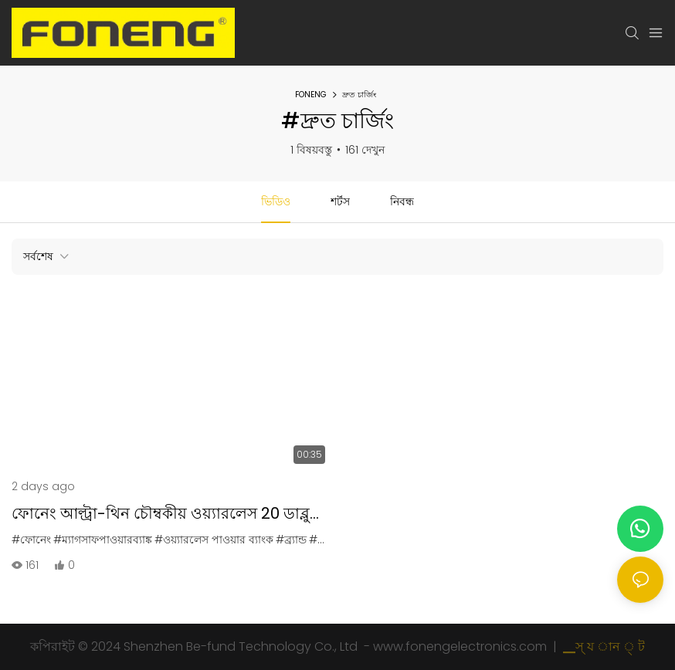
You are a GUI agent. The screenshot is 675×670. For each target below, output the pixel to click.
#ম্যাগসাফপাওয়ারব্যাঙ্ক (102, 539)
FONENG (311, 94)
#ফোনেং (31, 539)
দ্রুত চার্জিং (359, 94)
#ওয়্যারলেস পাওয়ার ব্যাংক (213, 539)
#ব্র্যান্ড (291, 539)
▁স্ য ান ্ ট (602, 646)
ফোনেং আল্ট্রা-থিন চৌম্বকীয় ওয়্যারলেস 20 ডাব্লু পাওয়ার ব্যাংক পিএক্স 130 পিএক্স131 (161, 514)
